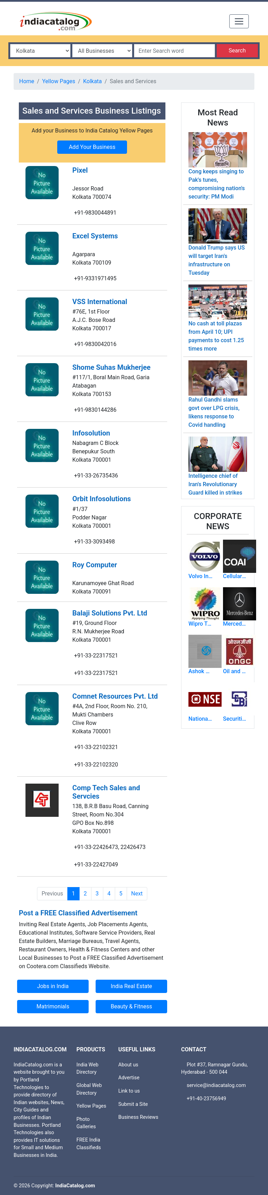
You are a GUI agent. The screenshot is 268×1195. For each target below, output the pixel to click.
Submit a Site (133, 1104)
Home (26, 81)
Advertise (129, 1078)
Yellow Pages (58, 81)
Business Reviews (138, 1117)
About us (128, 1065)
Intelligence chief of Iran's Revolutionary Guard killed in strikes (215, 484)
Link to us (129, 1091)
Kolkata (92, 81)
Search (237, 50)
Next (137, 893)
